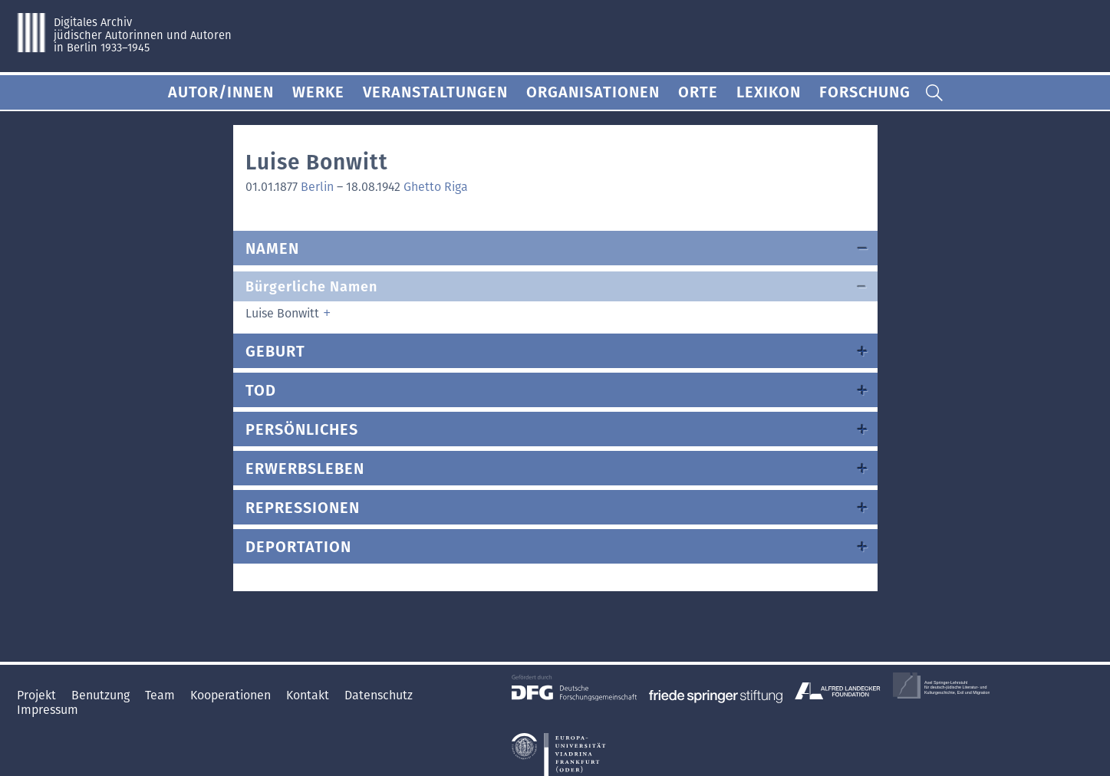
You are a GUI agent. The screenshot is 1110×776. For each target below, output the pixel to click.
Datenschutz (378, 695)
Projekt (38, 695)
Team (161, 695)
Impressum (47, 709)
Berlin (317, 186)
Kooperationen (232, 695)
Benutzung (102, 695)
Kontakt (309, 695)
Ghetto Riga (435, 186)
